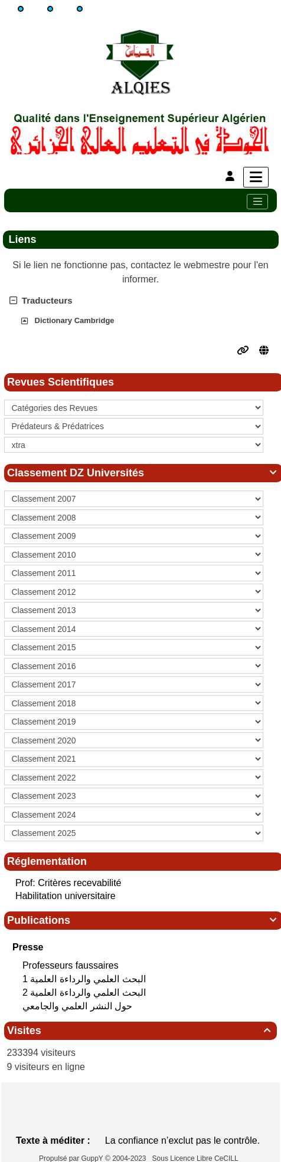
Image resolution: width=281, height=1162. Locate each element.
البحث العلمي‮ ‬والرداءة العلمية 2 (85, 992)
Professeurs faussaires (71, 965)
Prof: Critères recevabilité (68, 883)
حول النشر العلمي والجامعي (78, 1006)
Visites (140, 1030)
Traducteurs (41, 300)
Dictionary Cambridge (75, 320)
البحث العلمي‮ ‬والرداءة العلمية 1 (85, 979)
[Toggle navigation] (257, 201)
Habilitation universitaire (65, 896)
